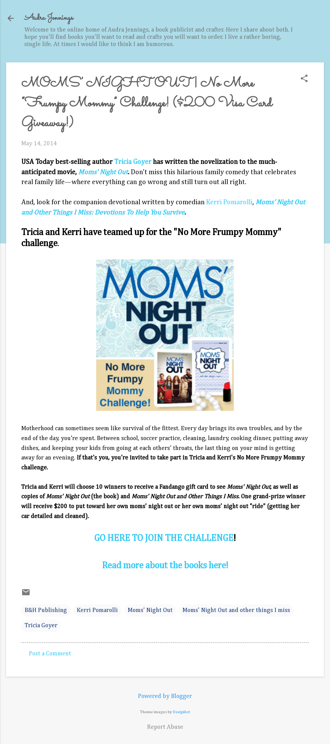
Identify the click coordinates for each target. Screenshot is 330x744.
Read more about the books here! (165, 565)
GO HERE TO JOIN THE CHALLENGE (163, 538)
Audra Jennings (48, 18)
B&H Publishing (46, 610)
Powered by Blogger (165, 696)
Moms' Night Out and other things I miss (236, 610)
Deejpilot (181, 712)
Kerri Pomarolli (229, 202)
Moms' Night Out (150, 610)
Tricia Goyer (132, 162)
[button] (304, 79)
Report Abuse (165, 727)
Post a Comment (50, 654)
